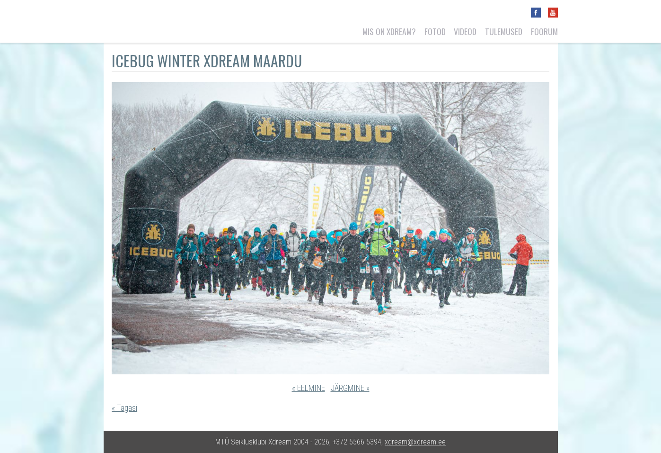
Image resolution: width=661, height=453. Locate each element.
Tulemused (503, 31)
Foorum (544, 31)
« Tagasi (124, 408)
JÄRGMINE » (350, 388)
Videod (465, 31)
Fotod (435, 31)
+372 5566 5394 (357, 441)
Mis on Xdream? (389, 31)
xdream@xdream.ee (415, 441)
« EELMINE (308, 388)
